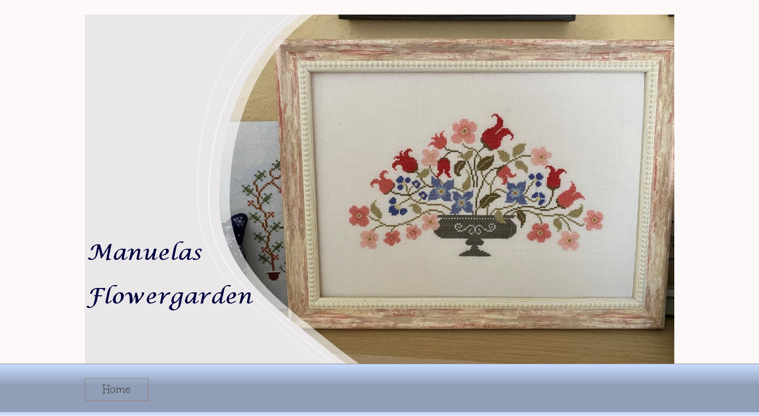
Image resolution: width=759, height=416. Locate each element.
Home (117, 389)
